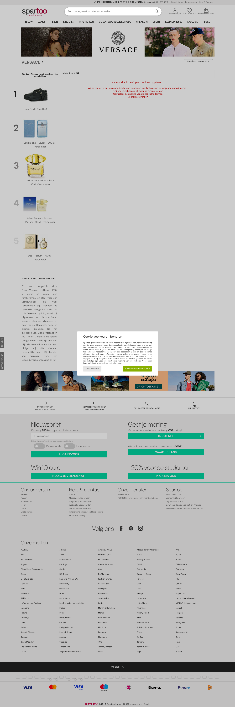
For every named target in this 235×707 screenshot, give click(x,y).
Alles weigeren (92, 368)
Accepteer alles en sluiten (137, 368)
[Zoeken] (156, 11)
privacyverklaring (109, 363)
